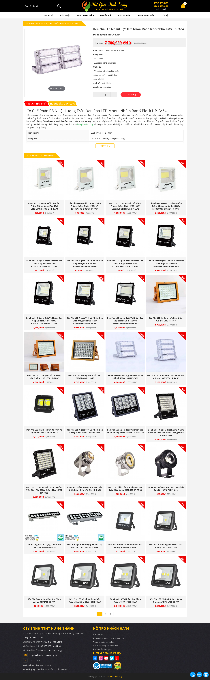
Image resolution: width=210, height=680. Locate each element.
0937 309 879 (160, 3)
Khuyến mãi (105, 15)
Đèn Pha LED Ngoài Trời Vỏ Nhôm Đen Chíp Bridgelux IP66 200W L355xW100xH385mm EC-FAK (125, 321)
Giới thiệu (65, 15)
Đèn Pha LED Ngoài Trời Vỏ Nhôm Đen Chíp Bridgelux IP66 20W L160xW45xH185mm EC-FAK (85, 263)
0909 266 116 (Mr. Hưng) (50, 650)
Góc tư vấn (124, 15)
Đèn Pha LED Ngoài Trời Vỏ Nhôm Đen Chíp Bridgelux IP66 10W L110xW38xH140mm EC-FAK (44, 263)
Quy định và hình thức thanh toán (110, 638)
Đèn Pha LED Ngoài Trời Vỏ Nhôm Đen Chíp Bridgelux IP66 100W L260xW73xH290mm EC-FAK (44, 321)
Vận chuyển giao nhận (105, 642)
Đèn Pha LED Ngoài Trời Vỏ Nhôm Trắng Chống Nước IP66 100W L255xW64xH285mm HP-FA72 (125, 206)
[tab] (36, 103)
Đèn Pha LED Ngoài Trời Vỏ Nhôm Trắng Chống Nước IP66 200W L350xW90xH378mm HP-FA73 (166, 206)
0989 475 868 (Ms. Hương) (50, 646)
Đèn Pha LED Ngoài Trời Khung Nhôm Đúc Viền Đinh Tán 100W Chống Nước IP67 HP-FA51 (166, 433)
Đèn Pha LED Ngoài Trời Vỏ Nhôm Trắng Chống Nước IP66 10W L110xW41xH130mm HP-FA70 (44, 206)
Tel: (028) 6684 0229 (33, 637)
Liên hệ (164, 15)
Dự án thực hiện (145, 15)
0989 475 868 (160, 6)
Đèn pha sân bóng (85, 124)
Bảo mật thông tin (103, 649)
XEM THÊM (105, 146)
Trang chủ (47, 15)
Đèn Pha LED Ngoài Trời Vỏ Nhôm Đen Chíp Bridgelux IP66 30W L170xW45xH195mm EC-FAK (125, 263)
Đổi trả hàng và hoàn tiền (106, 645)
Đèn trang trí (84, 15)
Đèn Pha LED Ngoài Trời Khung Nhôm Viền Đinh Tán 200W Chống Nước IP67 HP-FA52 (44, 490)
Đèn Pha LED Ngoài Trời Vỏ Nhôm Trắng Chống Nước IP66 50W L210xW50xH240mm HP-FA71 (85, 206)
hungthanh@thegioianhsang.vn (43, 655)
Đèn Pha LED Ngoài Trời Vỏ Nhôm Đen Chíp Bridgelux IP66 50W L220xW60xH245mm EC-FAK (166, 263)
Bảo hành (99, 634)
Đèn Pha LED (73, 23)
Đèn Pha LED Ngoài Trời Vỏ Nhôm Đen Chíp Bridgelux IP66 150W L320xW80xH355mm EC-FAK (85, 321)
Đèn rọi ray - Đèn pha (52, 23)
